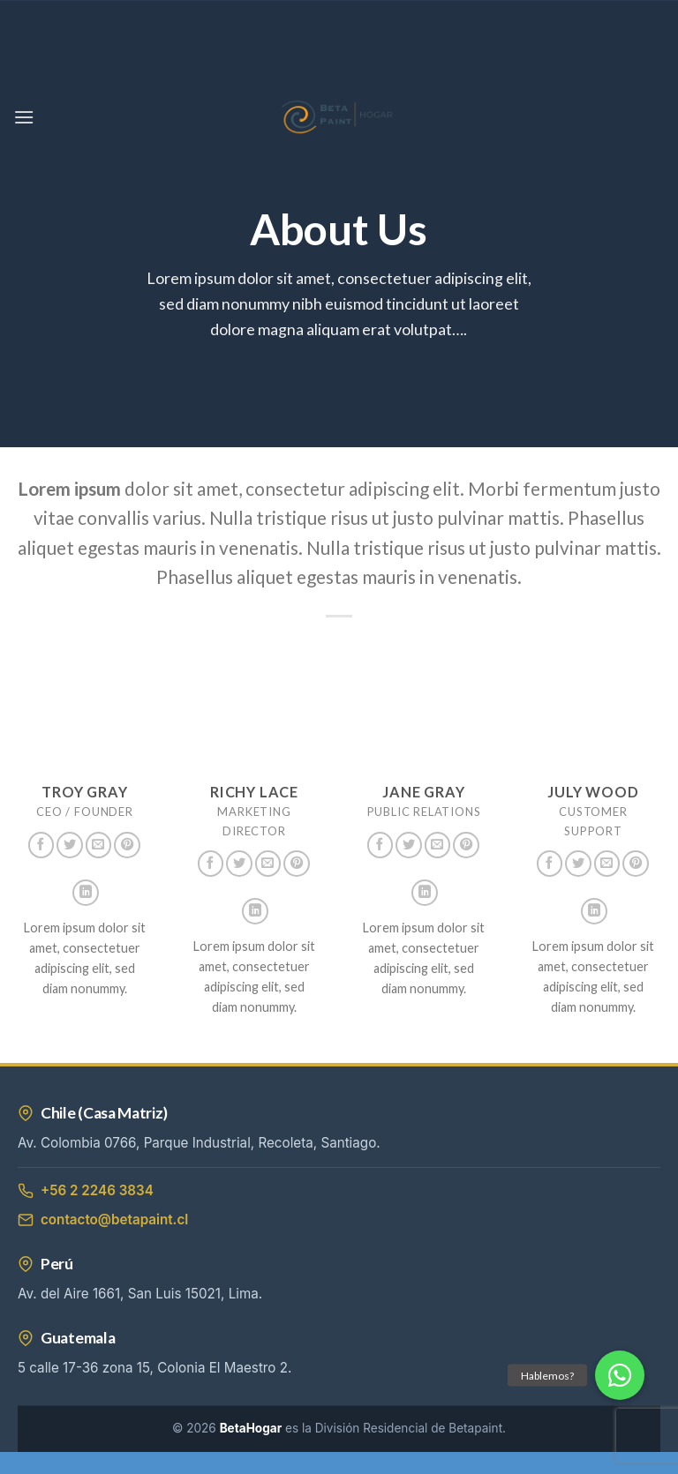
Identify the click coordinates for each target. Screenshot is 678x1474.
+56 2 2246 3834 (86, 1190)
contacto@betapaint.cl (103, 1219)
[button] (619, 1375)
